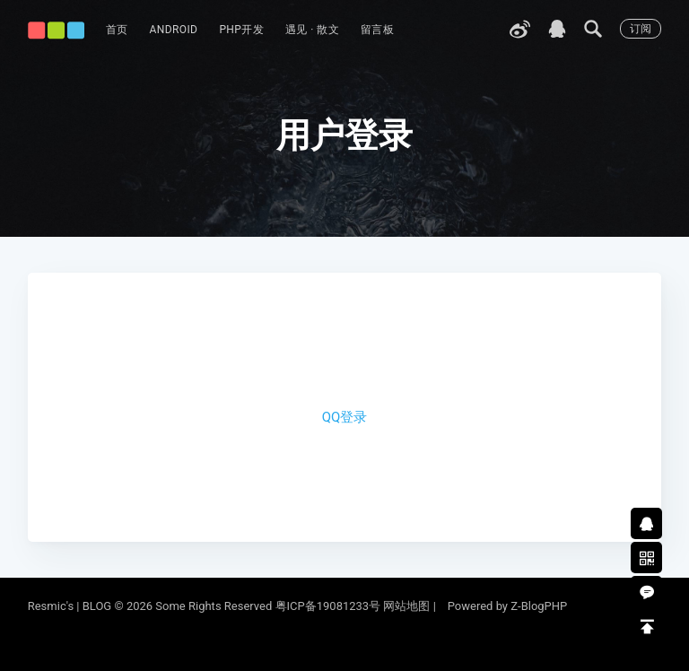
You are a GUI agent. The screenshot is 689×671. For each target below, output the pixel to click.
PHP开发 (241, 29)
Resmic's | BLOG (71, 606)
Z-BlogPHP (538, 606)
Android (174, 29)
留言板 (377, 29)
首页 (117, 29)
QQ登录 (345, 417)
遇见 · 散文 (312, 29)
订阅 (640, 28)
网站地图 (406, 606)
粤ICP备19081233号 (328, 606)
